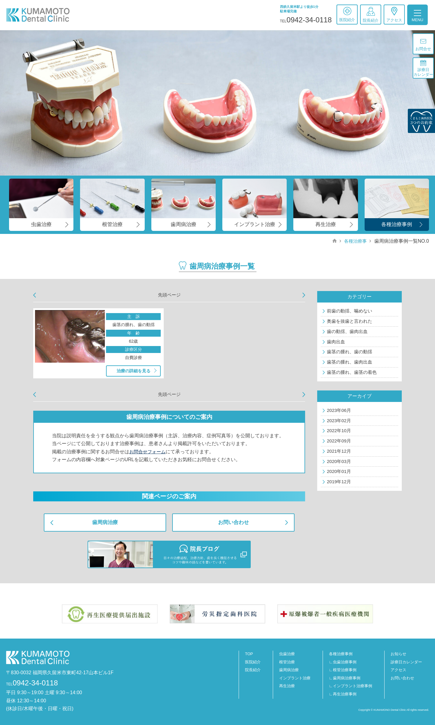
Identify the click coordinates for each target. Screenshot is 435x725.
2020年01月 (339, 471)
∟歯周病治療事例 (344, 678)
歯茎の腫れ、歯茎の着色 (352, 372)
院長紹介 (371, 15)
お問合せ (423, 45)
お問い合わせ (233, 522)
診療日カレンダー (423, 68)
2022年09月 (339, 440)
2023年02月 (339, 420)
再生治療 (287, 686)
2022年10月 (339, 430)
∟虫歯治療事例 (342, 662)
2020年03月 (339, 461)
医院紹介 (347, 14)
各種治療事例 (341, 654)
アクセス (394, 14)
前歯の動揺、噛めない (349, 310)
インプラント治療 (295, 678)
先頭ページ (169, 294)
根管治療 (287, 662)
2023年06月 (339, 410)
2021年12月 (339, 451)
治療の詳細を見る (133, 370)
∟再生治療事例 (342, 694)
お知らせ (398, 654)
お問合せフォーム (148, 451)
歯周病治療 (105, 522)
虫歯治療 (287, 654)
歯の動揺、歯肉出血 (347, 331)
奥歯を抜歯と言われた (349, 321)
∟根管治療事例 (342, 670)
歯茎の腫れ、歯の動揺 (349, 351)
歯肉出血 (336, 341)
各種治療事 (355, 241)
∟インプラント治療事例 (350, 686)
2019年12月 (339, 481)
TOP (249, 654)
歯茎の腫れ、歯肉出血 (349, 361)
